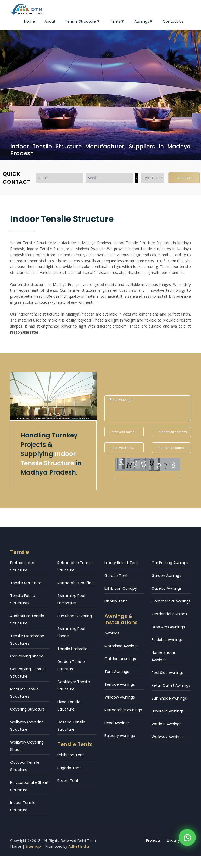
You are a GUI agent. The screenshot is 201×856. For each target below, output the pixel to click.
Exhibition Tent (70, 755)
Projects (153, 840)
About (49, 21)
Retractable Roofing (75, 582)
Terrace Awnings (119, 684)
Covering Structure (27, 709)
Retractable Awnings (123, 710)
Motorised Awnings (121, 646)
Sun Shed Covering (74, 615)
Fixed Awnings (117, 722)
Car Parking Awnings (170, 562)
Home (29, 21)
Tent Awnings (116, 671)
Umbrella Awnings (168, 711)
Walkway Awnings (167, 736)
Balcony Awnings (119, 735)
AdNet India (78, 846)
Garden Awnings (166, 575)
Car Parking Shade (26, 656)
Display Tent (115, 601)
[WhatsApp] (187, 838)
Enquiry (173, 840)
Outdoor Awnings (120, 658)
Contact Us (173, 21)
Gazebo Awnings (167, 588)
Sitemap (33, 846)
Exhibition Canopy (120, 588)
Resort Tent (68, 780)
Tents (117, 21)
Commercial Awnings (171, 601)
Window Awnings (119, 697)
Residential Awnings (169, 614)
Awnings (144, 21)
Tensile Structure (82, 21)
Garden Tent (116, 575)
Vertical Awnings (166, 724)
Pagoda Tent (69, 767)
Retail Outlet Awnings (171, 685)
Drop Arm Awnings (168, 626)
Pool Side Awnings (168, 672)
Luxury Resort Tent (121, 562)
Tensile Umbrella (72, 648)
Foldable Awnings (167, 639)
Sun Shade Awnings (169, 698)
